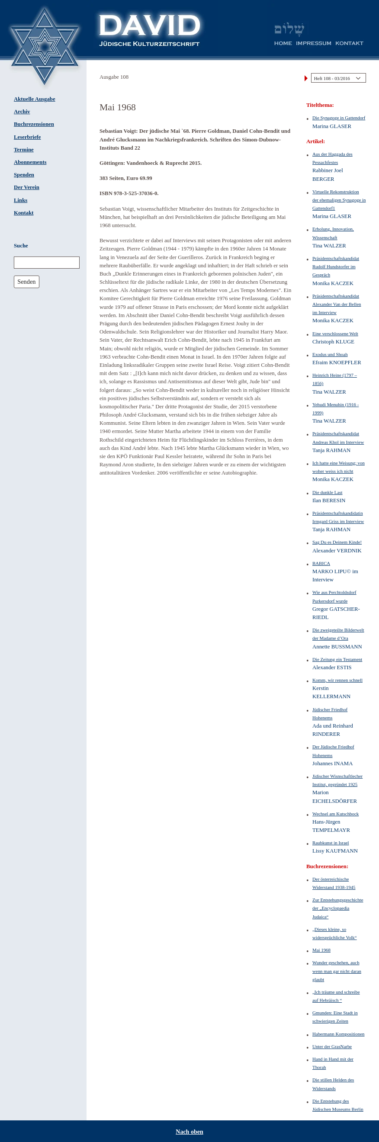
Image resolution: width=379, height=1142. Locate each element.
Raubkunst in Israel (330, 842)
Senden (26, 281)
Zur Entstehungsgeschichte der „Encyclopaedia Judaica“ (337, 908)
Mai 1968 (321, 950)
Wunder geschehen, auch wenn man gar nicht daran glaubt (336, 971)
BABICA (321, 563)
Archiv (22, 112)
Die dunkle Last (327, 492)
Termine (24, 150)
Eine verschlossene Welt (335, 333)
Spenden (24, 175)
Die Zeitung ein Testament (337, 659)
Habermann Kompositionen (338, 1033)
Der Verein (26, 187)
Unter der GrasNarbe (332, 1046)
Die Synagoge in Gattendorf (338, 117)
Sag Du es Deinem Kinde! (337, 542)
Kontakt (24, 213)
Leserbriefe (27, 137)
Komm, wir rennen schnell (337, 680)
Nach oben (189, 1132)
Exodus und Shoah (330, 354)
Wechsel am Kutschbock (335, 813)
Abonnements (30, 162)
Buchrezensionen (34, 124)
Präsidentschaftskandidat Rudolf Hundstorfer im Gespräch (335, 266)
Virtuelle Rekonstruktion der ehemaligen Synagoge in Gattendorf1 (339, 200)
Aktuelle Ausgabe (34, 99)
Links (20, 200)
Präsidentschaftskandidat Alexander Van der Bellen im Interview (336, 304)
